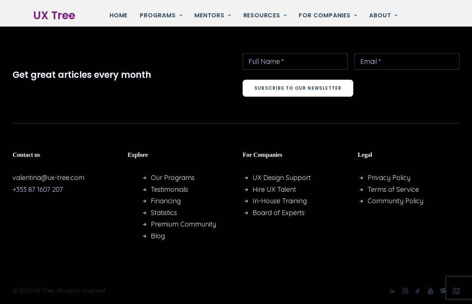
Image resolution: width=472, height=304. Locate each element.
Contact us (26, 154)
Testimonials (169, 189)
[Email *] (406, 61)
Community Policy (395, 201)
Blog (158, 236)
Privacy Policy (389, 177)
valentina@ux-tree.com (48, 177)
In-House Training (280, 201)
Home (119, 15)
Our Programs (173, 177)
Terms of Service (393, 189)
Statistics (164, 212)
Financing (166, 201)
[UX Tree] (47, 15)
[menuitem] (118, 15)
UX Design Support (282, 177)
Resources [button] (265, 15)
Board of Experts (279, 212)
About (383, 15)
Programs (161, 15)
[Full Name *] (295, 61)
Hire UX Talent (274, 189)
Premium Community (183, 224)
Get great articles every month (82, 75)
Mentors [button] (212, 15)
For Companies (328, 15)
